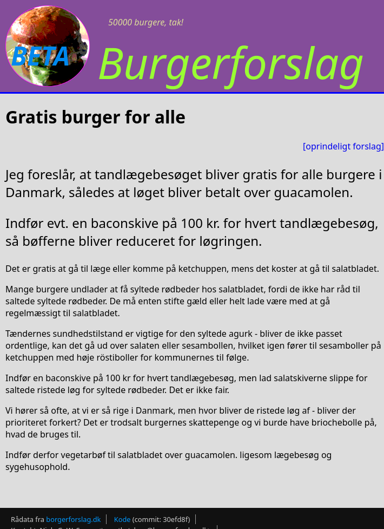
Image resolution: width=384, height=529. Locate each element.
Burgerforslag (230, 62)
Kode (122, 519)
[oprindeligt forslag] (343, 146)
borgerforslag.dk (73, 519)
